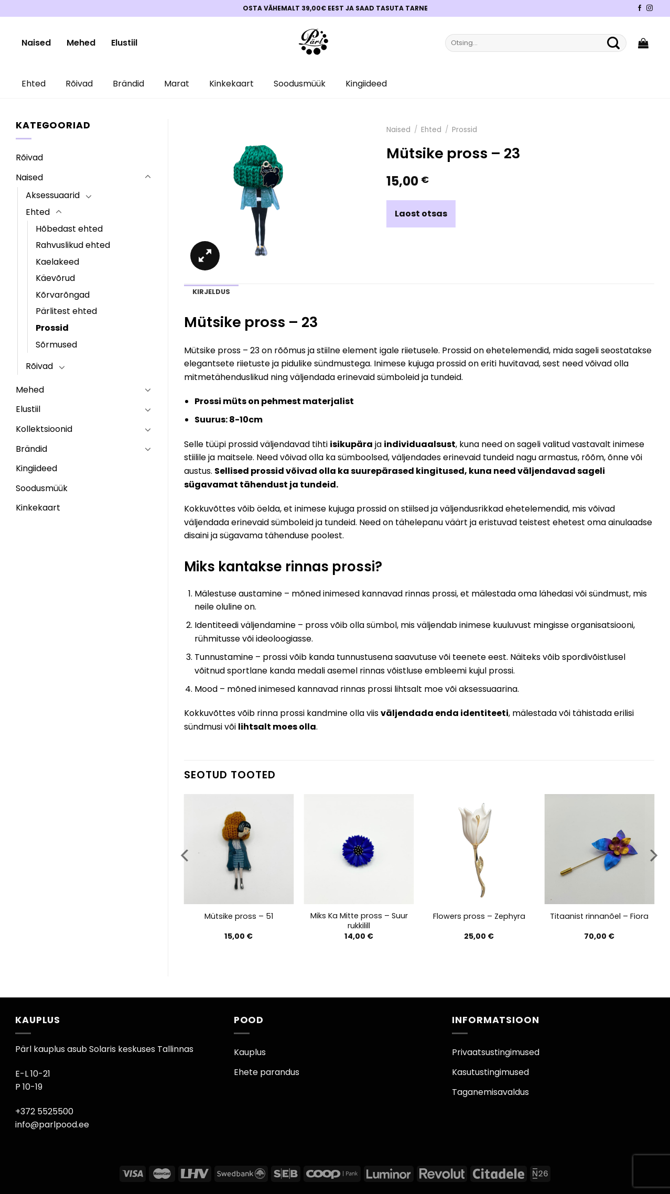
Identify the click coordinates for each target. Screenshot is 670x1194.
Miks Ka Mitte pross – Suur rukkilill (359, 920)
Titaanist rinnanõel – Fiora (599, 916)
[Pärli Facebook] (639, 8)
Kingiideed (366, 84)
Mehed (81, 43)
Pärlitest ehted (66, 311)
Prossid (52, 328)
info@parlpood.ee (52, 1125)
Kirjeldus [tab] (211, 291)
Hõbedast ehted (69, 229)
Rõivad (79, 84)
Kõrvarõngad (63, 295)
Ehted (33, 84)
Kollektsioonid (44, 429)
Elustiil (124, 43)
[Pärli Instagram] (649, 8)
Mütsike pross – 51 (238, 916)
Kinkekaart (231, 84)
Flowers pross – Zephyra (479, 916)
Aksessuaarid (53, 195)
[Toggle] (148, 177)
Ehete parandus (266, 1072)
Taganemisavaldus (490, 1092)
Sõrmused (56, 345)
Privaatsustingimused (495, 1052)
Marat (176, 84)
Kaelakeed (57, 262)
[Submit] (613, 43)
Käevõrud (55, 278)
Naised (36, 43)
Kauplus (250, 1052)
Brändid (128, 84)
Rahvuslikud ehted (73, 245)
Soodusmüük (300, 84)
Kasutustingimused (490, 1072)
